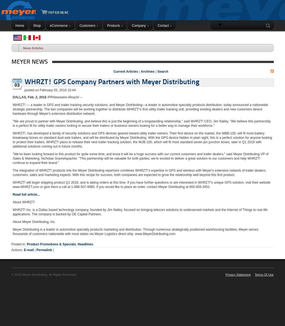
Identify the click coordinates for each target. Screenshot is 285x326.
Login (267, 36)
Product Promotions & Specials (51, 244)
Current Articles (125, 72)
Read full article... (26, 194)
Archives (148, 72)
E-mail (29, 250)
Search (269, 25)
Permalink (44, 250)
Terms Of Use (264, 274)
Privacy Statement (238, 274)
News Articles (33, 48)
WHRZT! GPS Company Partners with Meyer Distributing (112, 82)
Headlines (85, 244)
